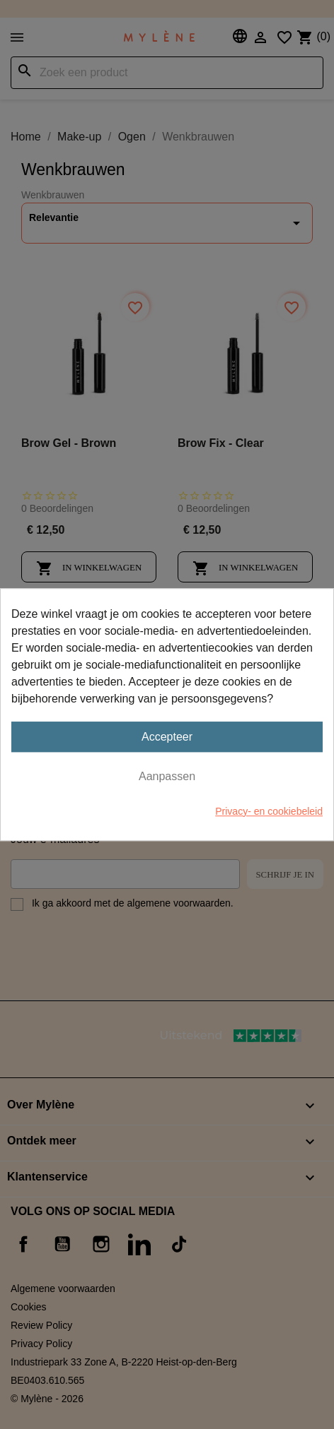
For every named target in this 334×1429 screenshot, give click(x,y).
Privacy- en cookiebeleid (269, 811)
